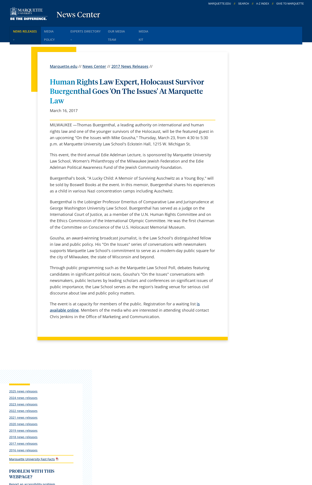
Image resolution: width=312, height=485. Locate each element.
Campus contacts (115, 410)
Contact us (109, 422)
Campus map (112, 399)
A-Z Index (262, 3)
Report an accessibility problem (258, 181)
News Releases (27, 30)
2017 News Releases (129, 55)
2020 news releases (249, 116)
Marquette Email (166, 388)
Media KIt (160, 30)
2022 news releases (249, 103)
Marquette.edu (63, 55)
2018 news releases (249, 129)
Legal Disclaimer (180, 459)
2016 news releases (249, 142)
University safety (166, 433)
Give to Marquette (290, 3)
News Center (78, 15)
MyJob (157, 422)
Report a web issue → (247, 410)
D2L (154, 410)
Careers (107, 388)
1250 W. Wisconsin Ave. (37, 382)
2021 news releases (249, 109)
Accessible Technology (275, 459)
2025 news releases (249, 83)
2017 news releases (249, 136)
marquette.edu (219, 3)
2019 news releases (249, 123)
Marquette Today (166, 376)
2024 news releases (249, 90)
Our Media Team (132, 30)
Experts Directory (94, 30)
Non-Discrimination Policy (224, 459)
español (107, 376)
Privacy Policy (147, 459)
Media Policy (59, 30)
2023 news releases (249, 96)
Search (243, 3)
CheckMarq (161, 399)
